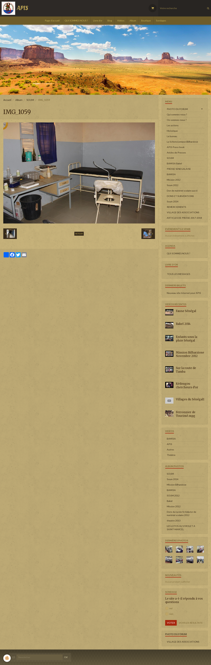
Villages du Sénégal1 (190, 399)
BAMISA (171, 174)
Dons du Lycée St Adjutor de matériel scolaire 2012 (181, 513)
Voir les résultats (190, 622)
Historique (172, 130)
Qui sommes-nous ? (177, 114)
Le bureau (172, 136)
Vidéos (120, 20)
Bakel (169, 501)
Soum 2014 (172, 201)
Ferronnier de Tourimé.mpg (185, 414)
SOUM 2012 (173, 495)
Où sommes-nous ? (177, 119)
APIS (169, 444)
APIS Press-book (175, 147)
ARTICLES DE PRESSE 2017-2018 (184, 217)
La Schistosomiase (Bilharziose (182, 141)
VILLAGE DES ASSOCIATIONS (183, 212)
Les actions (173, 125)
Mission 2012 (174, 179)
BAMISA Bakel (174, 163)
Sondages (161, 20)
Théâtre (171, 455)
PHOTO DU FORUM (177, 109)
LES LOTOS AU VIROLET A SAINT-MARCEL (181, 528)
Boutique (146, 20)
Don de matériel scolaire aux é (182, 190)
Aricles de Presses (176, 152)
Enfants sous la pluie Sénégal (186, 338)
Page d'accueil (52, 20)
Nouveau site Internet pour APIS (184, 293)
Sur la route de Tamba (186, 369)
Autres (170, 449)
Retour (79, 233)
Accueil (7, 99)
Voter (171, 622)
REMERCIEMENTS (176, 207)
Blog (109, 20)
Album (133, 20)
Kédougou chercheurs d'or (187, 385)
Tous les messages (178, 274)
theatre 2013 (174, 520)
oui (168, 608)
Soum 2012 (172, 185)
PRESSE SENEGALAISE (179, 168)
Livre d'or (97, 20)
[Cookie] (7, 658)
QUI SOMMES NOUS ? (76, 20)
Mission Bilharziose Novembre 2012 (190, 354)
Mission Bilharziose (176, 484)
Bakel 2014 (183, 324)
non (169, 614)
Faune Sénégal (186, 311)
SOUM (30, 99)
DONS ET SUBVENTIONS (180, 196)
